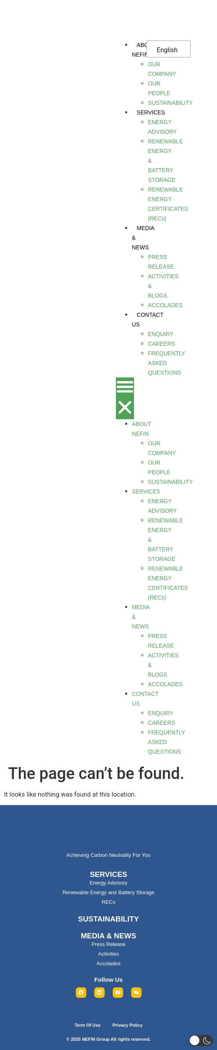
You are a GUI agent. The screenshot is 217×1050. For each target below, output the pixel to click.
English (167, 50)
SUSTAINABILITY (108, 919)
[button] (125, 398)
